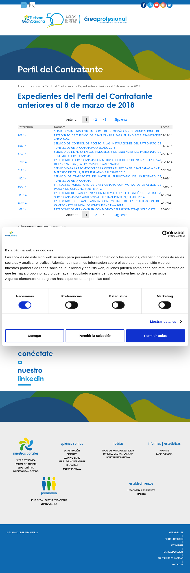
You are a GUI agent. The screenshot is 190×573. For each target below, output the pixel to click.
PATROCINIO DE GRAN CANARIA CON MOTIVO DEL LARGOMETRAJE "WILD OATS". (105, 209)
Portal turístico (174, 539)
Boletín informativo (118, 457)
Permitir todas (155, 336)
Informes (164, 450)
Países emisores (164, 454)
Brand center (49, 503)
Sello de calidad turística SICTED (49, 500)
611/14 (22, 170)
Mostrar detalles (163, 321)
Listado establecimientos (141, 490)
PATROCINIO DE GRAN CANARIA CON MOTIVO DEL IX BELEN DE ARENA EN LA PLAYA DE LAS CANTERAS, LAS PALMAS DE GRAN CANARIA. (107, 162)
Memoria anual (72, 468)
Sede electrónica (25, 460)
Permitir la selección (95, 336)
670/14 (22, 162)
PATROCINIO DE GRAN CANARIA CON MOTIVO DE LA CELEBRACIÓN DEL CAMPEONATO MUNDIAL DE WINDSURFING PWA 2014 (107, 203)
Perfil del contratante (72, 461)
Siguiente (120, 119)
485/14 (22, 178)
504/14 (22, 187)
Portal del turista (25, 464)
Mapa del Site (176, 532)
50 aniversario (72, 457)
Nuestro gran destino (25, 471)
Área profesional (29, 86)
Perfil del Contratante (59, 86)
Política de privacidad (170, 558)
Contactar (72, 465)
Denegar (34, 336)
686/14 (22, 146)
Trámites (141, 493)
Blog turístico (26, 467)
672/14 (22, 154)
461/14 (22, 209)
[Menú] (24, 5)
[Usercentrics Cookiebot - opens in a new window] (165, 234)
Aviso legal (177, 545)
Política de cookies (173, 551)
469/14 (22, 203)
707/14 (22, 135)
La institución (72, 450)
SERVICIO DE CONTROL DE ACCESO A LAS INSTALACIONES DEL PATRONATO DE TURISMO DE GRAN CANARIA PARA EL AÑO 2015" (107, 145)
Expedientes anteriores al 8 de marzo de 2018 (109, 86)
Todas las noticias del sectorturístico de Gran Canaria (118, 452)
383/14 (22, 195)
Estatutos (72, 454)
